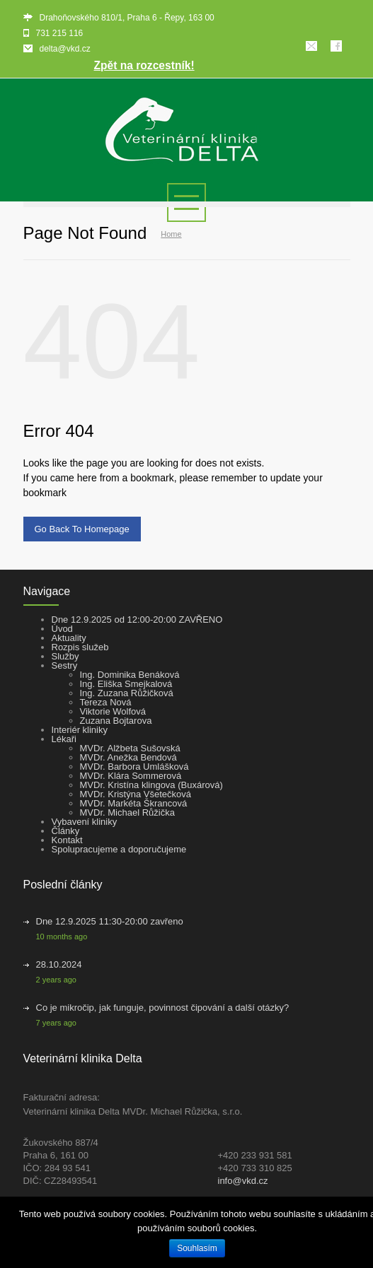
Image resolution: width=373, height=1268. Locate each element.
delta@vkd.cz (65, 49)
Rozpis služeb (80, 647)
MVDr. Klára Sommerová (131, 775)
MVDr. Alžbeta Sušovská (130, 748)
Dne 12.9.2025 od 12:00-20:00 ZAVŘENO (137, 619)
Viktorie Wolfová (113, 711)
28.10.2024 (59, 964)
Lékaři (64, 739)
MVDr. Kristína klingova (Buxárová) (151, 785)
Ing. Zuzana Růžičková (126, 693)
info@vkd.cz (243, 1180)
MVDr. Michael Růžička (127, 812)
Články (66, 831)
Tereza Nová (106, 702)
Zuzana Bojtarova (116, 720)
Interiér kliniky (80, 729)
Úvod (62, 628)
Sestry (65, 665)
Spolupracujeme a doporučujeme (119, 849)
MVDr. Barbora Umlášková (134, 766)
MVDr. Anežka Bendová (128, 757)
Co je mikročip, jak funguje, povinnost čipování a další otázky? (162, 1007)
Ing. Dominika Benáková (130, 674)
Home (171, 234)
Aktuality (69, 638)
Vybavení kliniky (84, 821)
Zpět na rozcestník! (144, 65)
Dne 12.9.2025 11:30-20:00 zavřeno (109, 921)
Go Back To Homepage (82, 529)
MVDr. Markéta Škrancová (134, 803)
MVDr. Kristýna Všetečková (136, 794)
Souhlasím (197, 1248)
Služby (65, 656)
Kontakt (67, 840)
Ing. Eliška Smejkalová (126, 684)
